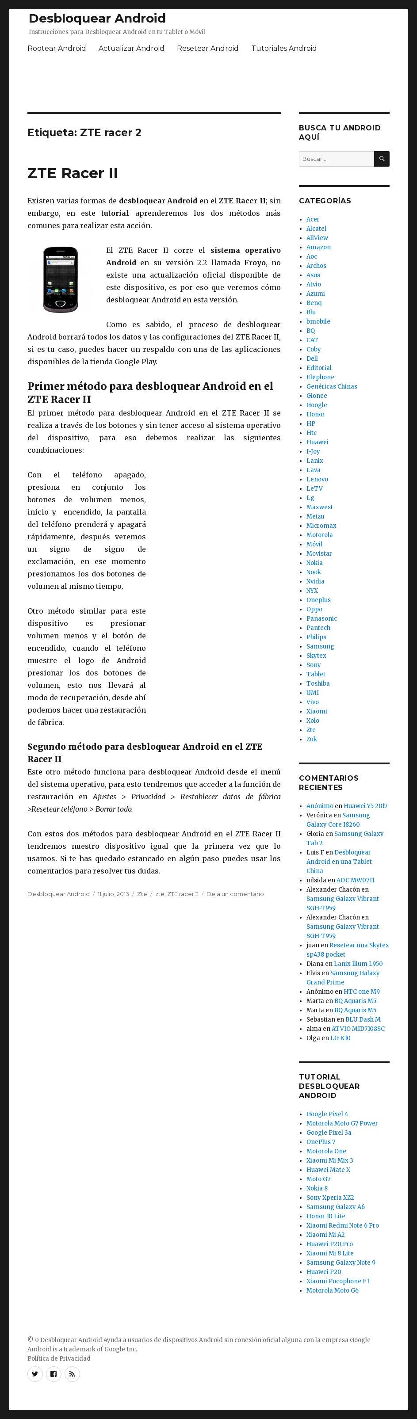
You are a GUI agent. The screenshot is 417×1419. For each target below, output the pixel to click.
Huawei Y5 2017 (365, 806)
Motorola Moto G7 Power (342, 1123)
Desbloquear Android (97, 18)
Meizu (315, 516)
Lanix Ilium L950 (358, 964)
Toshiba (318, 683)
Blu (311, 312)
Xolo (312, 721)
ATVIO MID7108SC (358, 1029)
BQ (310, 331)
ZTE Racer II (72, 173)
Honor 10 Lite (325, 1216)
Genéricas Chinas (331, 386)
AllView (317, 238)
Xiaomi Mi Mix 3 (329, 1160)
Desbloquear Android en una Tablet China (339, 862)
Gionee (316, 396)
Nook (313, 572)
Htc (311, 433)
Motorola (319, 535)
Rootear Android (56, 48)
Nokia (314, 563)
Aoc (311, 256)
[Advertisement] (209, 84)
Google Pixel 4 (327, 1114)
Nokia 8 (317, 1188)
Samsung (320, 646)
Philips (316, 637)
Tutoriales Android (284, 48)
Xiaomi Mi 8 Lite (330, 1253)
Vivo (312, 702)
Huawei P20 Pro (329, 1244)
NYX (312, 591)
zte (160, 893)
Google (316, 405)
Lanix (314, 461)
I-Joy (313, 451)
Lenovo (317, 479)
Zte (142, 893)
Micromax (321, 526)
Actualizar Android (132, 48)
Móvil (314, 544)
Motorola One (326, 1151)
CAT (312, 340)
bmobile (318, 321)
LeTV (314, 488)
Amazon (318, 247)
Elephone (320, 377)
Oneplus (318, 600)
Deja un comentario (235, 893)
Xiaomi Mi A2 (325, 1235)
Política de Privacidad (59, 1358)
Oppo (314, 609)
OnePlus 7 (320, 1142)
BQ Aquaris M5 (355, 1001)
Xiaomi (316, 711)
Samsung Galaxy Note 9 (340, 1262)
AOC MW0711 (356, 880)
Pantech (318, 628)
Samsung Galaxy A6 (335, 1207)
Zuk (311, 739)
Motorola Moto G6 (332, 1290)
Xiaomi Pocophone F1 (337, 1281)
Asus (313, 275)
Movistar (319, 553)
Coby (313, 349)
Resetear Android (208, 48)
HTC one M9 (362, 992)
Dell (312, 358)
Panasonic (321, 618)
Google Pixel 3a (329, 1133)
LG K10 (340, 1038)
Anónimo (319, 806)
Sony (313, 665)
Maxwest (319, 507)
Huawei (317, 442)
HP (310, 423)
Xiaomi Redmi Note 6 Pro (342, 1225)
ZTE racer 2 (183, 893)
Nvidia (315, 581)
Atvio (313, 284)
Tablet (315, 674)
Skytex (316, 656)
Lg (310, 498)
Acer (313, 219)
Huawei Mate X (328, 1170)
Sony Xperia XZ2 (330, 1198)
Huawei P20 (323, 1272)
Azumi (315, 294)
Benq (313, 303)
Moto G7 (318, 1179)
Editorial (319, 368)
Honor (315, 414)
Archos (316, 266)
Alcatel (316, 229)
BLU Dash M (363, 1019)
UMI (312, 693)
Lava (313, 470)
